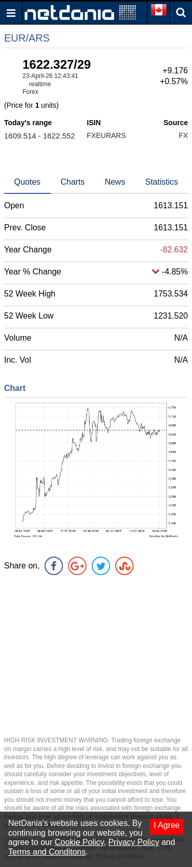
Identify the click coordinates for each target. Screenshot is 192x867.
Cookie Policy (79, 842)
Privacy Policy (133, 842)
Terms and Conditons (47, 852)
